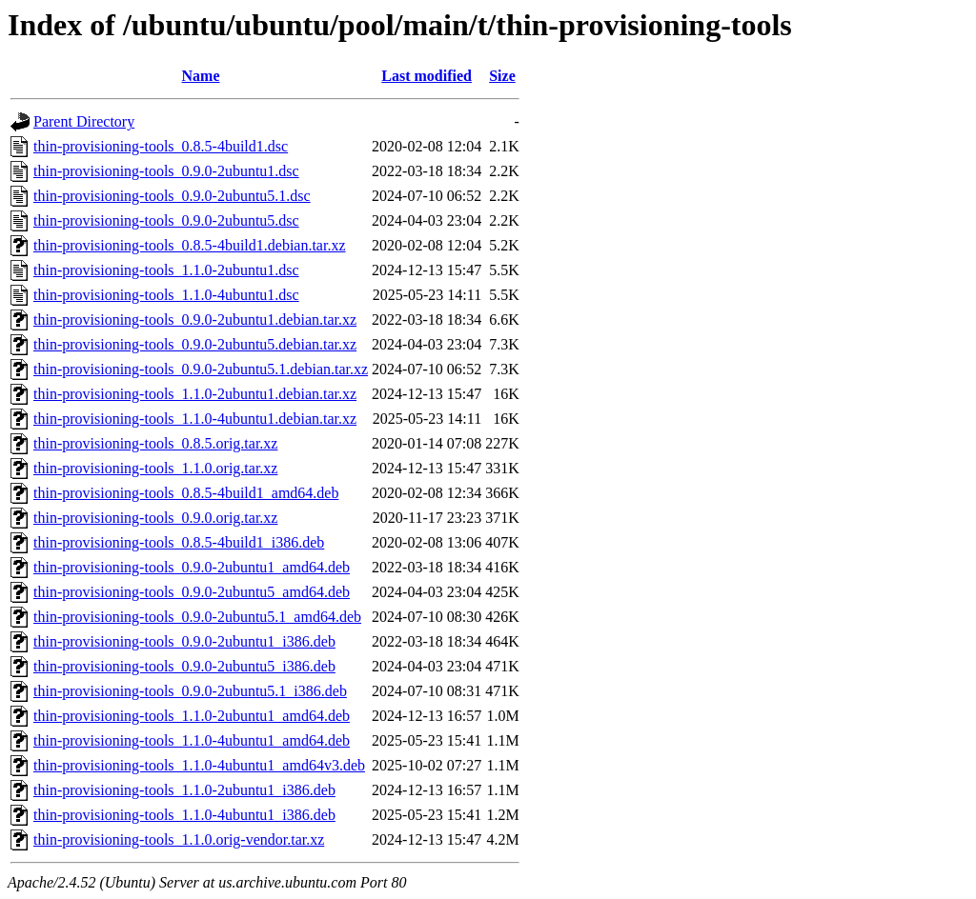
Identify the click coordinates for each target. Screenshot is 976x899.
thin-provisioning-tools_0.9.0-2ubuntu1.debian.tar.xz (194, 319)
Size (502, 76)
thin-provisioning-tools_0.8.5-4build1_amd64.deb (185, 493)
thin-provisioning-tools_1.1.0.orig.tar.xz (155, 468)
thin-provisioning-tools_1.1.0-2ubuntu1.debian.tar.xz (194, 394)
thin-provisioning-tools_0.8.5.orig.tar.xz (155, 443)
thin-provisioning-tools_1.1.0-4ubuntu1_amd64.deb (191, 740)
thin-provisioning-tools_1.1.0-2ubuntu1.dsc (166, 270)
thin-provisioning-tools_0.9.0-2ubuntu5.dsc (166, 220)
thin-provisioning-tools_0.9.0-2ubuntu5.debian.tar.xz (194, 344)
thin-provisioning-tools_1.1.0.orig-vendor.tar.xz (178, 839)
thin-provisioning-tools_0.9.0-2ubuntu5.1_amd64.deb (197, 617)
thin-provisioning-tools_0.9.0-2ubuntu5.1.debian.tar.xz (200, 369)
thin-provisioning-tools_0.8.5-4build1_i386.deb (178, 542)
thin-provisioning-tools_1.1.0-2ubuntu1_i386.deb (184, 790)
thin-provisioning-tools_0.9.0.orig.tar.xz (155, 517)
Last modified (426, 76)
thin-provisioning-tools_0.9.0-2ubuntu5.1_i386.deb (190, 691)
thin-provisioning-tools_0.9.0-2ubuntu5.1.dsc (172, 196)
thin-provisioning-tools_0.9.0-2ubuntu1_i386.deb (184, 641)
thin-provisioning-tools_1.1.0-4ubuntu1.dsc (166, 295)
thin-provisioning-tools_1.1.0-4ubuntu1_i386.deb (184, 815)
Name (201, 76)
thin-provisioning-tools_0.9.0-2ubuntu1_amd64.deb (191, 567)
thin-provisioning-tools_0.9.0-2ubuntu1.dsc (166, 171)
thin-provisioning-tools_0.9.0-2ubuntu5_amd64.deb (191, 592)
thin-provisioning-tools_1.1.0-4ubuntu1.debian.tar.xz (194, 418)
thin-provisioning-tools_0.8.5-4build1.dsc (160, 146)
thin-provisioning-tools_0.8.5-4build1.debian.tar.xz (189, 245)
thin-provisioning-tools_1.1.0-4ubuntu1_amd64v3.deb (199, 765)
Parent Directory (83, 121)
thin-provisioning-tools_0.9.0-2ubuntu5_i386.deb (184, 666)
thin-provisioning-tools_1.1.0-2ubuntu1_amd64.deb (191, 716)
